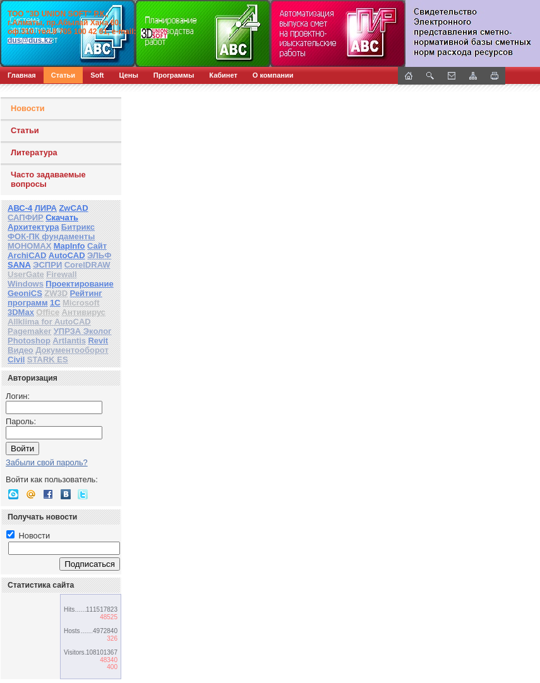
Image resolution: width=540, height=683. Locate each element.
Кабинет (223, 75)
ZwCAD (73, 208)
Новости (28, 108)
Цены (128, 75)
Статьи (63, 75)
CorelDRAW (87, 265)
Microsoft (81, 302)
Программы (173, 75)
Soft (97, 75)
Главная (22, 75)
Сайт (97, 246)
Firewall (61, 274)
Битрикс (78, 227)
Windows (26, 283)
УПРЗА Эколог (83, 331)
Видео (20, 350)
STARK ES (47, 359)
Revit (98, 340)
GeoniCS (25, 293)
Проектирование (79, 283)
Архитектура (33, 227)
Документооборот (72, 350)
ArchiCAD (27, 255)
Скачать (61, 217)
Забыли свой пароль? (47, 462)
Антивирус (84, 312)
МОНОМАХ (29, 246)
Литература (34, 152)
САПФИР (26, 217)
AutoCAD (67, 255)
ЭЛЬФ (99, 255)
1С (55, 302)
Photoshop (29, 340)
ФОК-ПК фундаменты (51, 236)
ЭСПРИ (47, 265)
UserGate (26, 274)
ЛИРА (46, 208)
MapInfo (69, 246)
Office (47, 312)
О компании (273, 75)
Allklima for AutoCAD (49, 321)
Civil (16, 359)
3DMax (21, 312)
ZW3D (56, 293)
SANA (19, 265)
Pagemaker (29, 331)
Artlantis (69, 340)
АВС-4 (20, 208)
